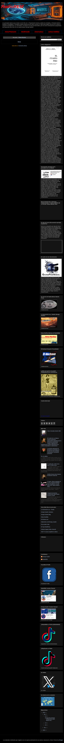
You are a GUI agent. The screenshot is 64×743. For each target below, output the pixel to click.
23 (46, 723)
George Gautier (46, 556)
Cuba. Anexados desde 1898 (54, 431)
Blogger (61, 740)
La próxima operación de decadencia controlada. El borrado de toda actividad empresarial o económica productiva (53, 451)
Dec (45, 727)
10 (46, 716)
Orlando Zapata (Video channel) (48, 529)
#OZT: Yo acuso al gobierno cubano (49, 531)
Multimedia (25, 32)
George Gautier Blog (46, 514)
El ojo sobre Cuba (45, 524)
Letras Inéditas (53, 32)
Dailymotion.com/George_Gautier (49, 522)
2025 (44, 712)
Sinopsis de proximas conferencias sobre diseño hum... (50, 719)
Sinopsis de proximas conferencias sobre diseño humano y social (53, 494)
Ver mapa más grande (45, 415)
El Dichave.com (44, 519)
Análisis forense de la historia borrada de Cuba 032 (54, 475)
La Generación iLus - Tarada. (47, 509)
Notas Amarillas (44, 517)
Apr (45, 714)
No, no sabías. (44, 456)
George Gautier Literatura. (47, 512)
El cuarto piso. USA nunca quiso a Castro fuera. (53, 464)
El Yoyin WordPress (45, 526)
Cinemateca (38, 32)
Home (19, 41)
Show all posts (22, 37)
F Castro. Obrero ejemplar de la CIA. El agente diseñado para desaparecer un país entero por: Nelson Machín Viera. (54, 484)
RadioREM (12, 6)
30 (46, 725)
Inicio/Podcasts (10, 32)
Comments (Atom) (22, 45)
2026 (44, 730)
